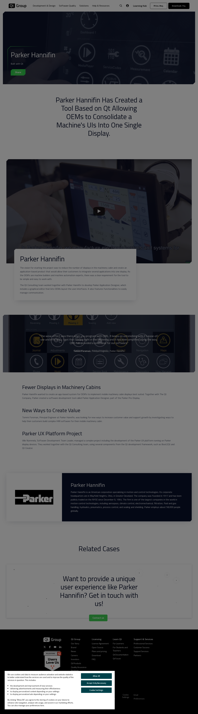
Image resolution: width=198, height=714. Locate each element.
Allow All (96, 675)
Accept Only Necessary (96, 683)
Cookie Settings (96, 690)
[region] (60, 690)
